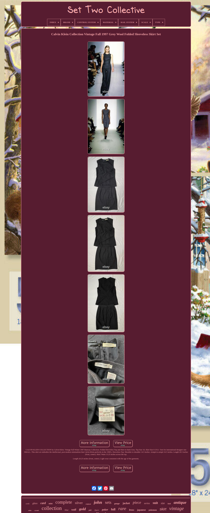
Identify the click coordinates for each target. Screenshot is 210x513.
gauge (117, 503)
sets (108, 502)
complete (63, 502)
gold (82, 509)
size (163, 503)
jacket (126, 503)
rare (122, 508)
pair (90, 510)
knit (169, 503)
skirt (163, 509)
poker (105, 509)
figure (96, 510)
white (29, 510)
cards (27, 504)
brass (131, 510)
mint (50, 503)
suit (155, 503)
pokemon (153, 510)
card (43, 503)
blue (67, 510)
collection (52, 508)
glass (34, 503)
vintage (176, 508)
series (147, 503)
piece (137, 502)
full (113, 509)
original (88, 504)
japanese (141, 510)
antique (180, 502)
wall (73, 509)
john (98, 502)
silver (79, 503)
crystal (36, 510)
